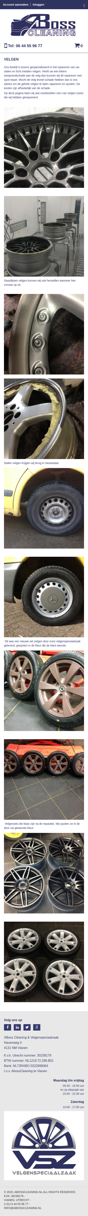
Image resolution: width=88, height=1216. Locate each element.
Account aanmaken (15, 4)
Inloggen (38, 4)
